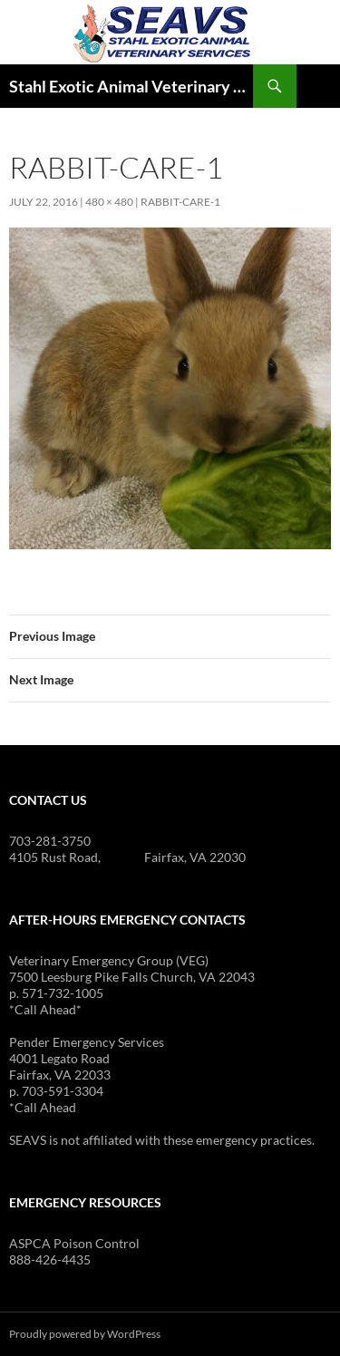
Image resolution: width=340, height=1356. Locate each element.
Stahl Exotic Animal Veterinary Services (131, 86)
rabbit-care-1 (180, 201)
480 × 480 (109, 201)
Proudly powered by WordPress (84, 1334)
